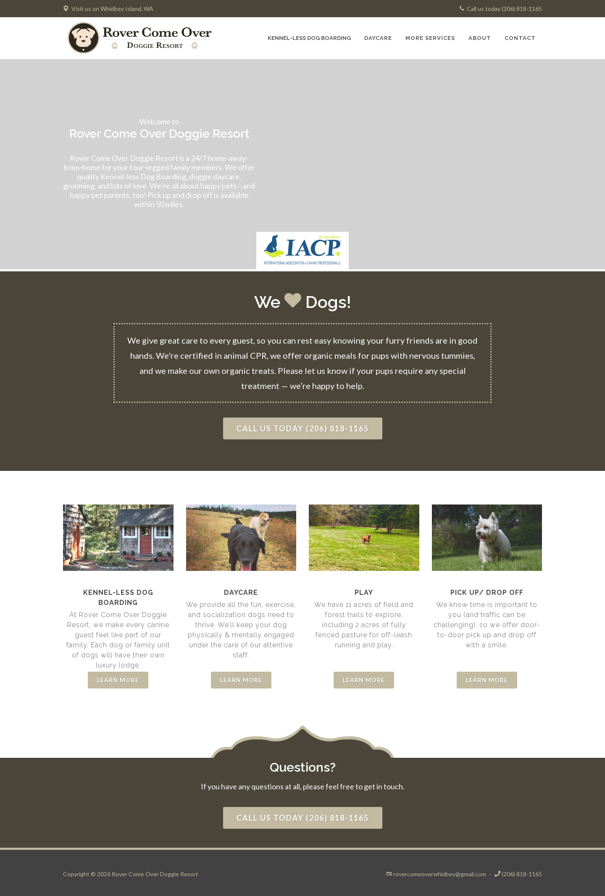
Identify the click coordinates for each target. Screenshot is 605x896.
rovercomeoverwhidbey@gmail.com (439, 874)
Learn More (118, 679)
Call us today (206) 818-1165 (501, 8)
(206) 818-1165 (522, 874)
